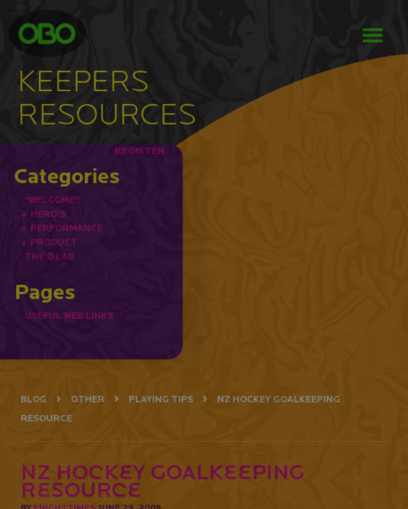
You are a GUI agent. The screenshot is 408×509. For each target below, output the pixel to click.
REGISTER (140, 150)
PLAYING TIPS (161, 399)
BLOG (34, 399)
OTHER (88, 399)
